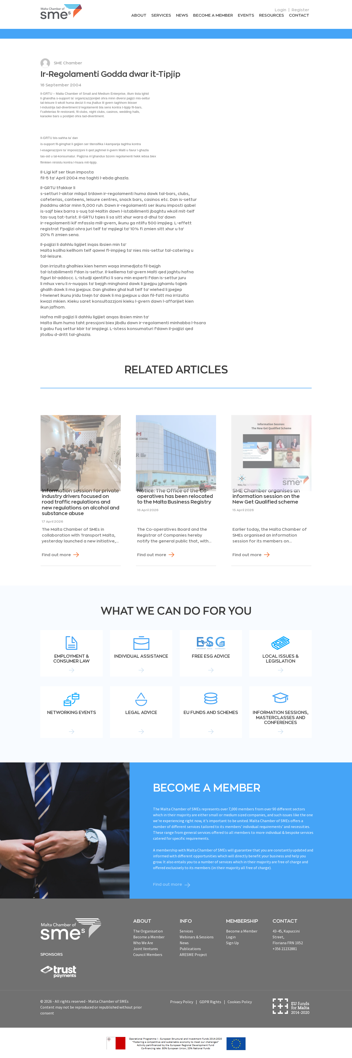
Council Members (147, 954)
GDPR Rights (210, 1001)
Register (300, 10)
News (184, 16)
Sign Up (232, 942)
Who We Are (143, 942)
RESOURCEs (272, 16)
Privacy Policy (181, 1001)
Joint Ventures (145, 948)
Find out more (56, 555)
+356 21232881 (285, 948)
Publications (190, 948)
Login (280, 10)
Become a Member (215, 16)
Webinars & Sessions (197, 936)
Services (164, 16)
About (142, 16)
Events (247, 16)
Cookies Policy (240, 1001)
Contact (299, 16)
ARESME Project (193, 954)
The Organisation (148, 930)
